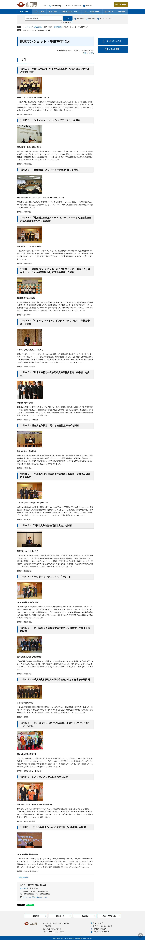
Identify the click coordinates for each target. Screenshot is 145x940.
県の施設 (85, 916)
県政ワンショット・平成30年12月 (35, 30)
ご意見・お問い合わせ (101, 932)
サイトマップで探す (106, 18)
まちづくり (109, 12)
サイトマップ (98, 923)
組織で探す (91, 18)
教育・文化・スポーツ (70, 12)
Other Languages (57, 6)
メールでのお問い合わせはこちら (35, 897)
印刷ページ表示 (88, 53)
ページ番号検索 (66, 22)
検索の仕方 (80, 18)
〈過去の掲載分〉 (23, 877)
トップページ (24, 12)
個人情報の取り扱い (100, 929)
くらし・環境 (39, 12)
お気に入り (88, 6)
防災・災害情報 (120, 4)
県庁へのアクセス (109, 916)
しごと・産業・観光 (92, 12)
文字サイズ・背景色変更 (74, 6)
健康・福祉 (53, 12)
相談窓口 (36, 916)
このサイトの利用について (102, 926)
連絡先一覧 (60, 916)
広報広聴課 (58, 27)
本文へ (46, 6)
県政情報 (121, 12)
